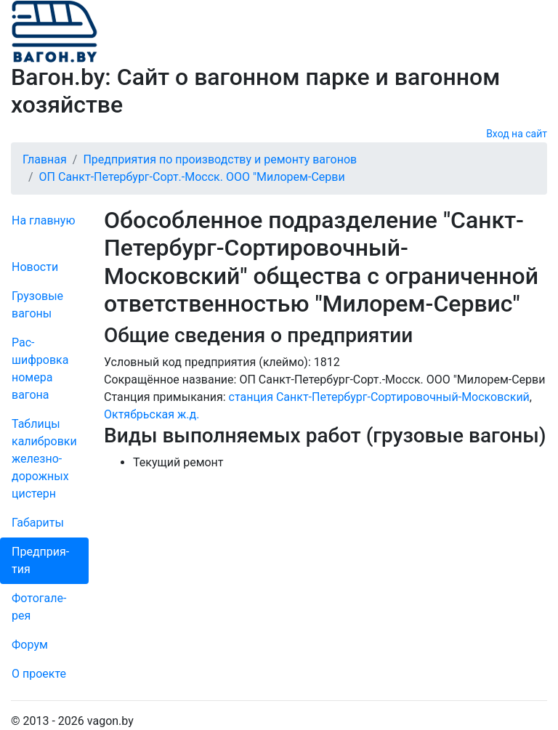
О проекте (39, 674)
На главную (43, 220)
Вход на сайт (516, 133)
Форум (30, 645)
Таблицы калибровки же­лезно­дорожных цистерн (44, 458)
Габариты (38, 523)
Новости (35, 267)
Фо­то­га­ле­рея (39, 606)
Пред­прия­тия (40, 560)
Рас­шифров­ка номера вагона (40, 369)
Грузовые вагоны (37, 304)
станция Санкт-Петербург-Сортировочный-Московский (379, 397)
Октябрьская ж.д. (151, 414)
